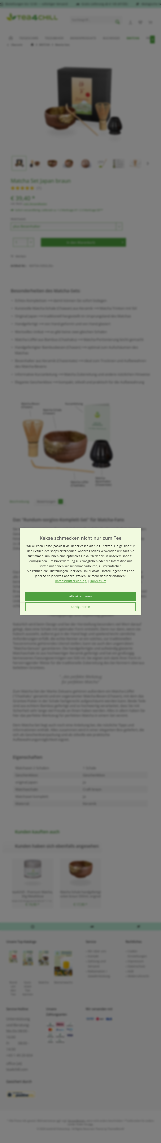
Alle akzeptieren (80, 596)
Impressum (98, 581)
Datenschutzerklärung (71, 581)
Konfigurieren (80, 607)
